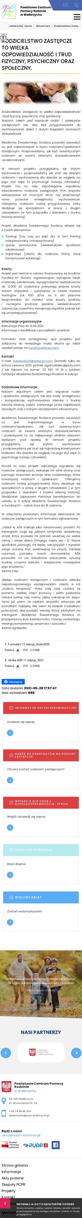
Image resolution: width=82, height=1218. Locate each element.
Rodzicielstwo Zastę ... (65, 26)
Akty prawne (13, 1178)
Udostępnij (13, 681)
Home (28, 26)
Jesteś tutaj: (17, 26)
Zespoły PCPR (13, 1184)
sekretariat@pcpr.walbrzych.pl (65, 4)
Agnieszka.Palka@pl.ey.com (33, 361)
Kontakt (8, 1197)
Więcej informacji (10, 733)
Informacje (11, 1171)
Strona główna (15, 1165)
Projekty (8, 1190)
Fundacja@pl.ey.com (44, 348)
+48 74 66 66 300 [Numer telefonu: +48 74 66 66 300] (20, 1111)
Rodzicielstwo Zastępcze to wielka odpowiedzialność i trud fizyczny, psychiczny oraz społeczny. (38, 55)
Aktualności (41, 26)
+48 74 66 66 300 (76, 5)
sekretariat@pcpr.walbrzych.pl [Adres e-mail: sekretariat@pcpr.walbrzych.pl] (29, 1115)
